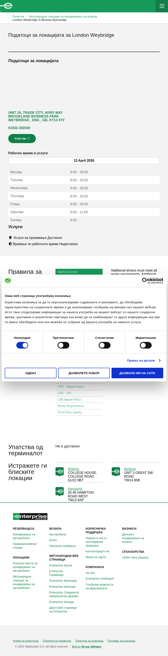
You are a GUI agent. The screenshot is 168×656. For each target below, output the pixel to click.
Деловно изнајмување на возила (138, 538)
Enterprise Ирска (63, 565)
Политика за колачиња (89, 641)
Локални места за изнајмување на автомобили (29, 567)
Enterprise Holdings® (102, 578)
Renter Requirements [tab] (72, 406)
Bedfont (130, 469)
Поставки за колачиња (121, 641)
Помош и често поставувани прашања (102, 541)
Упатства (22, 139)
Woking (73, 469)
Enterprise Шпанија (64, 586)
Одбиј (30, 373)
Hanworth (75, 489)
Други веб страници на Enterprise (65, 609)
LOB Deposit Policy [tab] (71, 399)
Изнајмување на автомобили (29, 536)
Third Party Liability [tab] (71, 412)
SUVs (55, 540)
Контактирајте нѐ (100, 551)
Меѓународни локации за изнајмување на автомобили (29, 582)
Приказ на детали (141, 360)
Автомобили (60, 534)
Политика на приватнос (57, 641)
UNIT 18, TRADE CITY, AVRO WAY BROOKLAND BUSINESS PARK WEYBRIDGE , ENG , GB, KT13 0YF (36, 116)
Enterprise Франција (65, 580)
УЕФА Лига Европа (137, 557)
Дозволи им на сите (137, 373)
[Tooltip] (66, 238)
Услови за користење (25, 641)
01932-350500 (19, 128)
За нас (92, 572)
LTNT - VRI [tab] (66, 393)
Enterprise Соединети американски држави (65, 594)
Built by (86, 647)
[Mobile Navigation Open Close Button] (162, 6)
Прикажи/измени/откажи (29, 545)
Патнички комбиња (64, 546)
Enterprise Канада (63, 602)
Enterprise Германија (65, 573)
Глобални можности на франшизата (102, 586)
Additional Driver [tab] (69, 272)
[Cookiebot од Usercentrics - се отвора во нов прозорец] (145, 281)
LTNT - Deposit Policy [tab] (72, 387)
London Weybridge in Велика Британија (39, 19)
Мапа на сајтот (98, 557)
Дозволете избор (84, 373)
